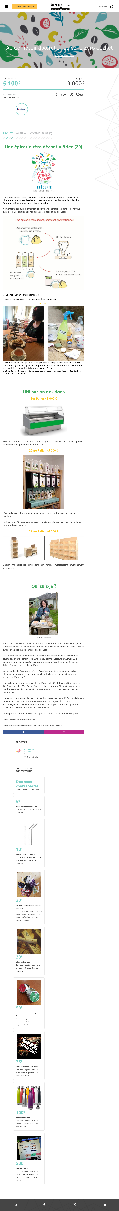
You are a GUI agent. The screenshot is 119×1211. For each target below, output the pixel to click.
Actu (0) (21, 133)
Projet (8, 133)
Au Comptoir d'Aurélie (64, 55)
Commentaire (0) (41, 133)
